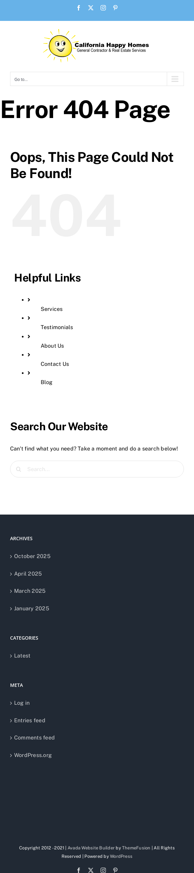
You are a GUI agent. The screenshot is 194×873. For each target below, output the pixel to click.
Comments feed (34, 737)
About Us (52, 346)
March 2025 (29, 591)
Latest (22, 655)
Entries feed (29, 720)
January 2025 (31, 608)
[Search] (18, 469)
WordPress (121, 856)
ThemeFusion (136, 847)
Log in (22, 703)
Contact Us (55, 364)
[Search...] (97, 469)
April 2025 (28, 574)
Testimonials (57, 327)
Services (52, 309)
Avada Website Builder (91, 847)
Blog (47, 382)
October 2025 (32, 556)
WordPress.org (33, 755)
